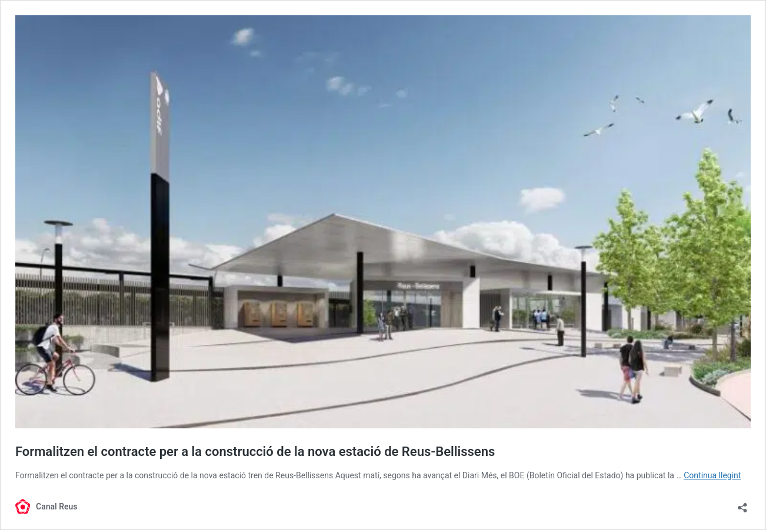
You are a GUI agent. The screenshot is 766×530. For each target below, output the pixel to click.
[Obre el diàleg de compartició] (742, 504)
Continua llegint (712, 475)
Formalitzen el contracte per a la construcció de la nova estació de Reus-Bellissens (255, 451)
